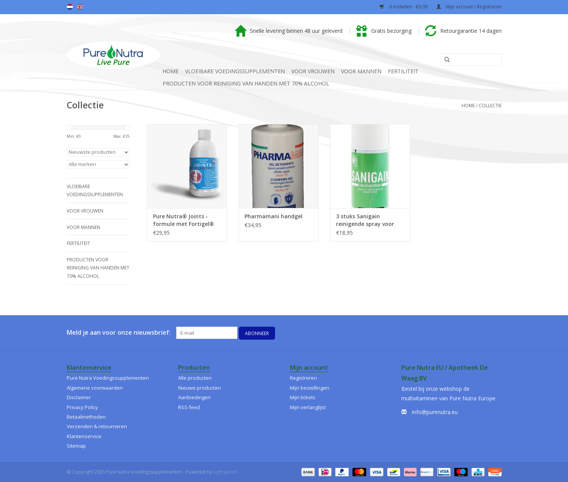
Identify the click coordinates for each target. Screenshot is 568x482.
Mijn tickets (302, 397)
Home (171, 71)
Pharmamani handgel (274, 216)
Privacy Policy (82, 407)
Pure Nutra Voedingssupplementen (108, 377)
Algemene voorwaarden (95, 387)
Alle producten (195, 377)
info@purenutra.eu (435, 412)
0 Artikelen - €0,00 (404, 6)
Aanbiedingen (194, 397)
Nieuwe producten (199, 387)
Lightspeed (225, 472)
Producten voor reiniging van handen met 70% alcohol (246, 83)
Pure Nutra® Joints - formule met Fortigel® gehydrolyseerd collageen (183, 220)
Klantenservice (84, 436)
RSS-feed (189, 407)
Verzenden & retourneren (97, 426)
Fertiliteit (403, 71)
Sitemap (76, 445)
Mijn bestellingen (309, 387)
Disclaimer (79, 397)
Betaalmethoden (86, 416)
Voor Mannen (361, 71)
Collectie (490, 105)
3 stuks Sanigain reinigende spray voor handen (365, 220)
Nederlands (70, 7)
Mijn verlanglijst (308, 407)
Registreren (303, 377)
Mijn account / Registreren (469, 6)
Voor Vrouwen (313, 71)
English (80, 7)
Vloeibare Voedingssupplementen (235, 71)
